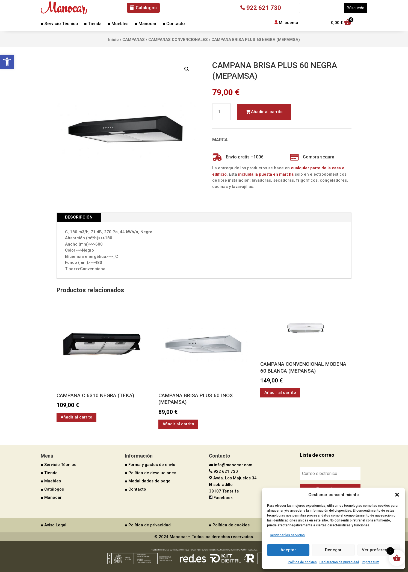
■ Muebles (118, 24)
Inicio (113, 39)
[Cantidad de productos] (221, 112)
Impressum (370, 562)
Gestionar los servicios (287, 535)
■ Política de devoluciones (150, 472)
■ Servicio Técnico (59, 24)
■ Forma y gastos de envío (150, 464)
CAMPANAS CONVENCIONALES (178, 39)
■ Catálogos (52, 489)
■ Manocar (145, 24)
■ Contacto (173, 24)
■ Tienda (93, 24)
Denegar (333, 549)
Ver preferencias (378, 549)
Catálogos (146, 7)
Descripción (79, 217)
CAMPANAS (133, 39)
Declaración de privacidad (339, 562)
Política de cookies (302, 562)
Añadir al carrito (267, 111)
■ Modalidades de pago (147, 481)
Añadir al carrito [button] (76, 417)
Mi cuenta (288, 22)
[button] (7, 62)
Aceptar (288, 549)
